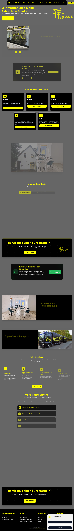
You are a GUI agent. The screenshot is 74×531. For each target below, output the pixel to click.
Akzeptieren (60, 527)
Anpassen (60, 524)
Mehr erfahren (13, 108)
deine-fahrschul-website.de (40, 528)
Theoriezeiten (57, 2)
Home (16, 3)
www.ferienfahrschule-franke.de (26, 521)
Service (42, 2)
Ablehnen (60, 521)
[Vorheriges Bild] (16, 52)
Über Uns (21, 2)
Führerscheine (27, 2)
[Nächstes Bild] (20, 52)
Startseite (40, 515)
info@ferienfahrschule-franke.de (26, 519)
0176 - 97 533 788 (23, 517)
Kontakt (64, 2)
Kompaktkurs (49, 2)
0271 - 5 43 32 (22, 515)
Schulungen (35, 2)
